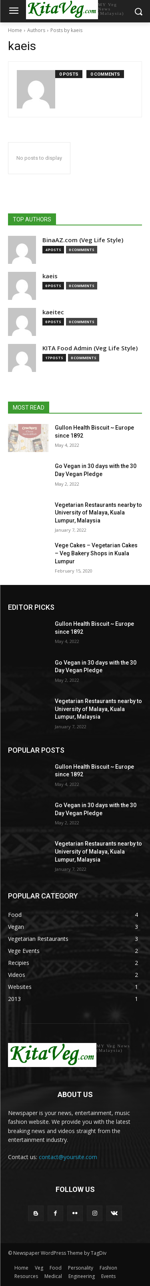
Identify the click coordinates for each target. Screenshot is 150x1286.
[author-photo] (36, 89)
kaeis (50, 276)
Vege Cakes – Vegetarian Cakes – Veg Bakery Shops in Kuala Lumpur (96, 553)
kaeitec (53, 312)
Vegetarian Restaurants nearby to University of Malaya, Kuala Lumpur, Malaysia (98, 513)
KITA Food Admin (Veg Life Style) (90, 348)
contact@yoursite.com (68, 1157)
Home (15, 30)
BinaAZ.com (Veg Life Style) (82, 240)
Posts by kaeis (66, 30)
